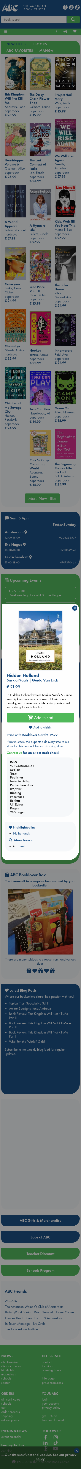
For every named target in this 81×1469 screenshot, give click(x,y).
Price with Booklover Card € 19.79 (32, 735)
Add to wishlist (40, 727)
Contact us (14, 752)
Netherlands (21, 833)
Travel (20, 846)
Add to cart (40, 717)
